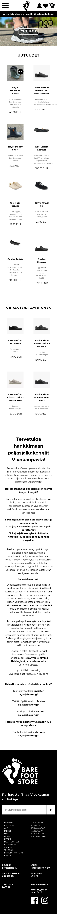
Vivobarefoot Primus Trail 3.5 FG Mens (41, 343)
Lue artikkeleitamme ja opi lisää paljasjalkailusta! (28, 14)
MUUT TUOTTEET (11, 842)
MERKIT (7, 839)
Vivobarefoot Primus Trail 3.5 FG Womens (15, 397)
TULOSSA (8, 850)
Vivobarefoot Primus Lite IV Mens (41, 397)
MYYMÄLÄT (9, 823)
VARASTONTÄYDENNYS (28, 308)
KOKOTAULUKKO (38, 836)
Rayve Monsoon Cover (15, 90)
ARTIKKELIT (9, 847)
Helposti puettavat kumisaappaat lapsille (15, 158)
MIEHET (7, 831)
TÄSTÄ (38, 892)
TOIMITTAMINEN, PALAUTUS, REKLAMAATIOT (38, 825)
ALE (6, 828)
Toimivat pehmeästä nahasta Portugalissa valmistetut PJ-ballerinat (15, 270)
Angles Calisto (15, 259)
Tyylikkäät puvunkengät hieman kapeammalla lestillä (41, 273)
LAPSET (7, 836)
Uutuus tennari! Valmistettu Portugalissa (41, 214)
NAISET (7, 834)
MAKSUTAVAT (37, 831)
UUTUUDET (28, 55)
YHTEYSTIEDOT (38, 834)
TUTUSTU (28, 31)
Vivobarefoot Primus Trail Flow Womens (41, 90)
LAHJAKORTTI (10, 845)
